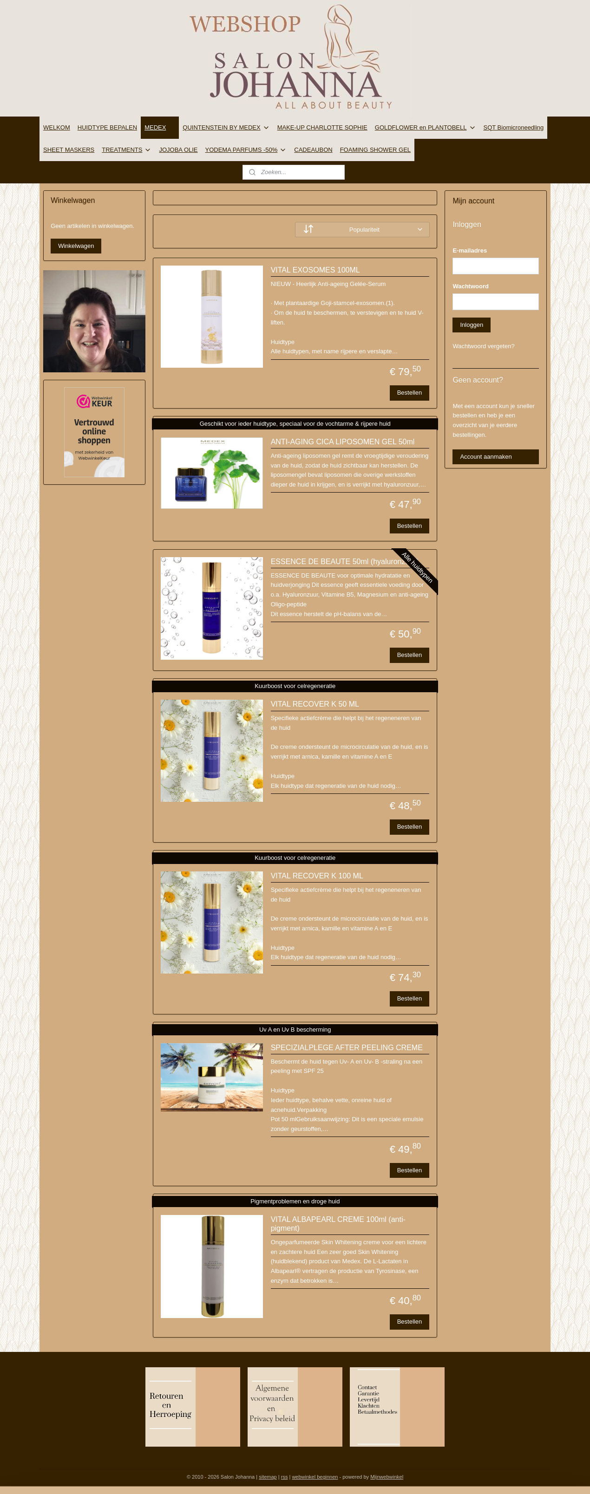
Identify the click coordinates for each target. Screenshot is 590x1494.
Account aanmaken (485, 456)
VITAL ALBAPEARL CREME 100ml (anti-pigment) (337, 1223)
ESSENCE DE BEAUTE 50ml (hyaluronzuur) (344, 561)
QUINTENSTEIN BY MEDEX (226, 127)
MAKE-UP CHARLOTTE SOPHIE (322, 127)
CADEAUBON (313, 149)
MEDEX (159, 127)
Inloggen (471, 324)
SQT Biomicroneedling (514, 127)
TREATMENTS (126, 150)
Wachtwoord (470, 286)
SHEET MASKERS (68, 149)
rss (284, 1477)
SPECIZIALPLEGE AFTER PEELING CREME (346, 1048)
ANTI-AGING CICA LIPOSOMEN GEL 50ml (342, 442)
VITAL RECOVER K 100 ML (316, 876)
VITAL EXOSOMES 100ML (315, 270)
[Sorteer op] (362, 229)
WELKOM (56, 127)
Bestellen (409, 392)
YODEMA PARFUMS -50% (246, 150)
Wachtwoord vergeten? (483, 346)
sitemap (268, 1477)
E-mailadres (469, 250)
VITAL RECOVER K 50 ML (314, 704)
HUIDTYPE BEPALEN (107, 127)
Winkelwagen (76, 245)
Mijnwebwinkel (386, 1477)
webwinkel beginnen (315, 1477)
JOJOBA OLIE (178, 149)
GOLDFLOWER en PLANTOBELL (425, 127)
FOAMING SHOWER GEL (375, 149)
